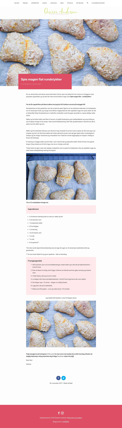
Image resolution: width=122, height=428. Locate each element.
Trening (25, 3)
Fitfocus (70, 3)
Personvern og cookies (74, 418)
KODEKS (66, 422)
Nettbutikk (79, 3)
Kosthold (53, 3)
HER (72, 356)
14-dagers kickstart (98, 3)
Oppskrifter (35, 3)
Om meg (16, 3)
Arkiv (62, 3)
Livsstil (44, 3)
